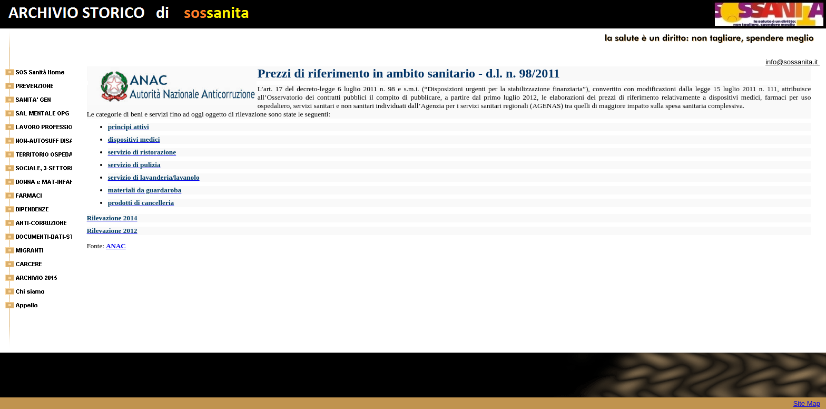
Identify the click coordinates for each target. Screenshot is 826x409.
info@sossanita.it (792, 62)
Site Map (806, 403)
